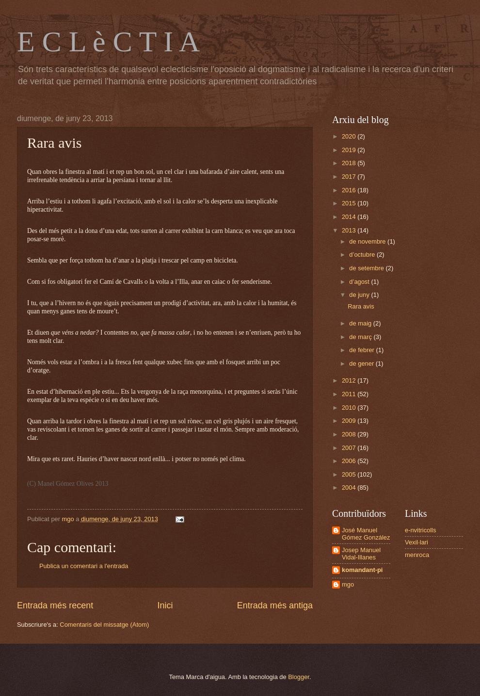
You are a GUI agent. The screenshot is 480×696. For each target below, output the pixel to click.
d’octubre (363, 254)
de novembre (368, 241)
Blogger (298, 677)
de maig (361, 323)
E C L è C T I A (108, 42)
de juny (360, 294)
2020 (349, 136)
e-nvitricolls (420, 530)
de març (361, 336)
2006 (349, 460)
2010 (349, 407)
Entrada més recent (55, 605)
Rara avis (361, 306)
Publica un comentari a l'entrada (83, 566)
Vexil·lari (416, 542)
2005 (349, 474)
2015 (349, 203)
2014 (349, 216)
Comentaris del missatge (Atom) (104, 624)
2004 (349, 487)
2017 (349, 176)
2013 (349, 230)
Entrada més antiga (275, 605)
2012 (349, 380)
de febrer (362, 350)
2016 (349, 190)
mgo (348, 584)
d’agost (360, 281)
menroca (417, 554)
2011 (349, 394)
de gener (362, 363)
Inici (165, 605)
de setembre (367, 268)
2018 (349, 163)
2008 (349, 434)
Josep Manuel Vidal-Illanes (361, 553)
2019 (349, 150)
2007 (349, 447)
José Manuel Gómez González (366, 533)
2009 (349, 420)
